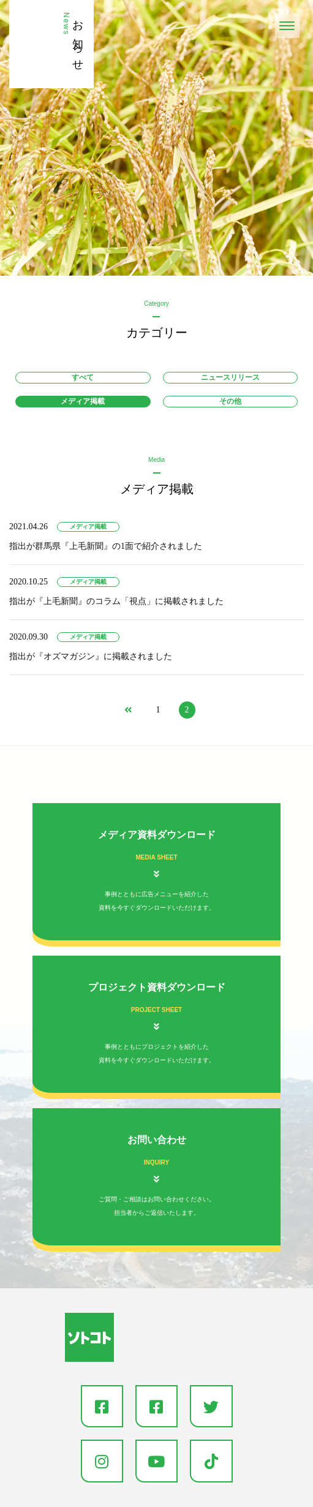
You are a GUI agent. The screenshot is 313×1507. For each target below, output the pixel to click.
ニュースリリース (230, 377)
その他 (230, 401)
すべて (83, 377)
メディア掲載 (83, 401)
